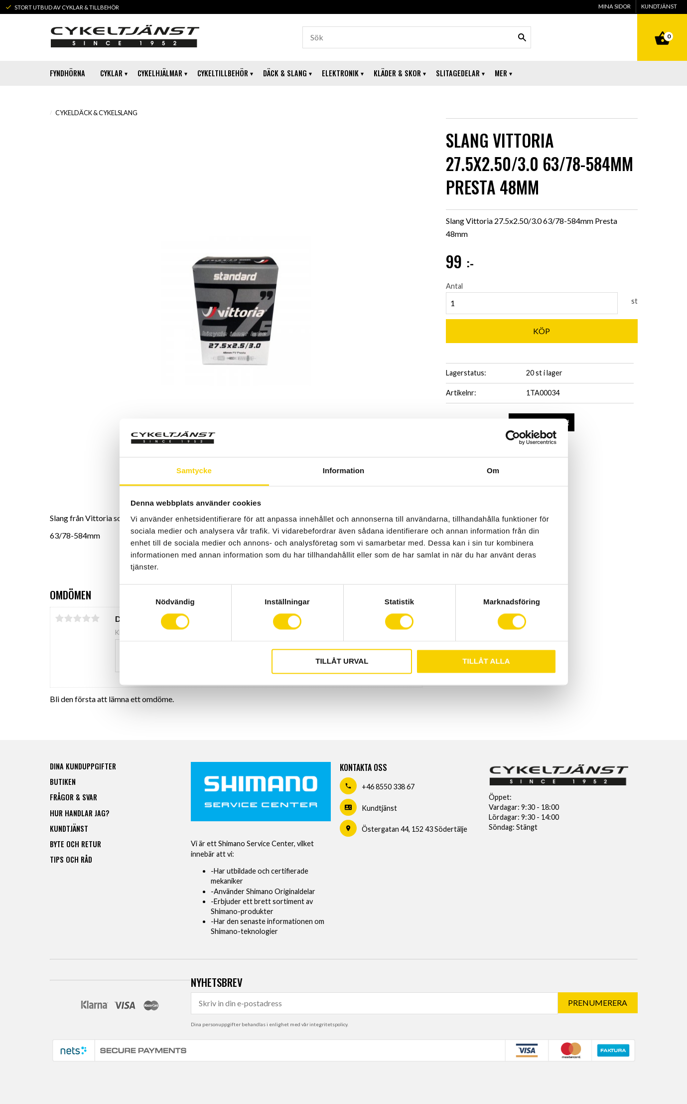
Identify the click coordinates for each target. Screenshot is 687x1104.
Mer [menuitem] (501, 73)
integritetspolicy (328, 1024)
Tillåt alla (486, 661)
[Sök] (522, 37)
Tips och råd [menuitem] (71, 859)
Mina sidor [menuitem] (614, 6)
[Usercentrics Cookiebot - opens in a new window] (512, 437)
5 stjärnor (95, 618)
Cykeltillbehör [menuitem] (222, 73)
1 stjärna (59, 618)
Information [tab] (344, 470)
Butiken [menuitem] (63, 781)
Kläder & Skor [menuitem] (397, 73)
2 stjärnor (68, 618)
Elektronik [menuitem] (340, 73)
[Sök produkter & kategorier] (417, 37)
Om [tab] (493, 470)
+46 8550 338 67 (388, 786)
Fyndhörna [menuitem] (67, 73)
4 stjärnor (86, 618)
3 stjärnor (77, 618)
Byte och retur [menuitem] (75, 844)
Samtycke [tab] (194, 470)
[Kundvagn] (662, 26)
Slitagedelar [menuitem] (458, 73)
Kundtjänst (379, 808)
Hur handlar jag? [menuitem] (79, 813)
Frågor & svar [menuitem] (73, 797)
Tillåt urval (341, 661)
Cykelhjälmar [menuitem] (159, 73)
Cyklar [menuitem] (111, 73)
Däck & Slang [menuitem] (285, 73)
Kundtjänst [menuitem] (659, 6)
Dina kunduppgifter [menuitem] (83, 766)
